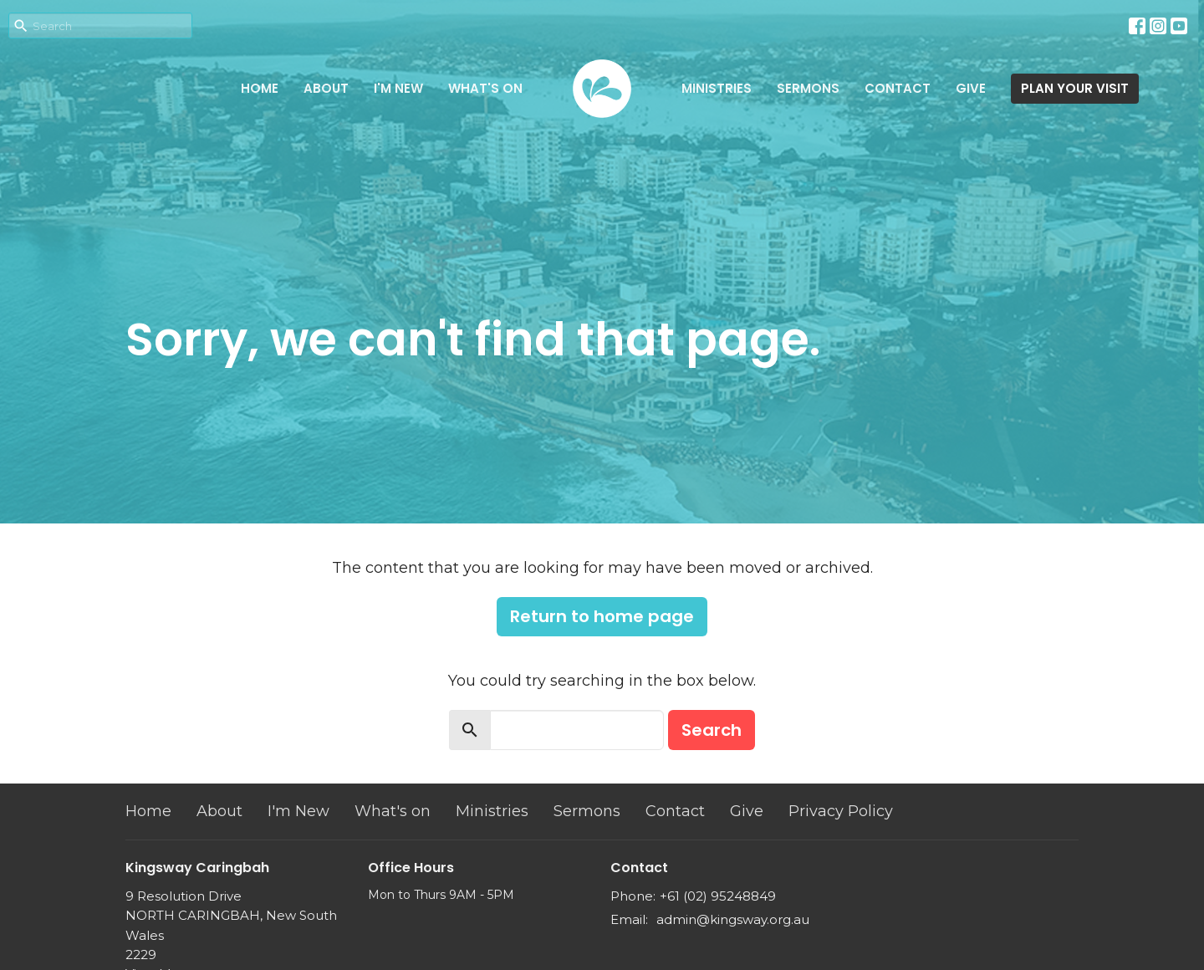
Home (259, 88)
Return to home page (602, 616)
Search (711, 730)
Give (971, 88)
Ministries (716, 88)
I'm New (398, 88)
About (326, 88)
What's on (485, 88)
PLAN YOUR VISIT (1075, 88)
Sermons (808, 88)
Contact (898, 88)
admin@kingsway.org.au (732, 919)
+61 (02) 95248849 (718, 896)
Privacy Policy (840, 811)
